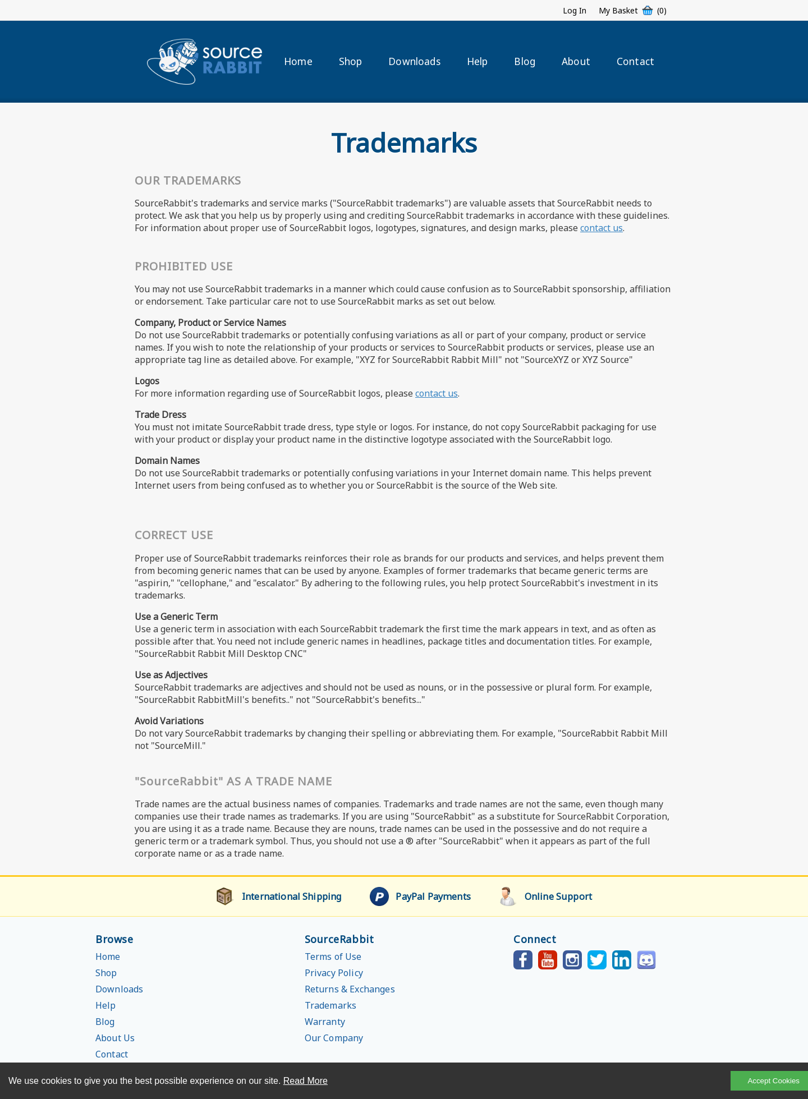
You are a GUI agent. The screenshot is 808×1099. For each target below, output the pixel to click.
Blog (524, 61)
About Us (115, 1038)
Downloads (414, 61)
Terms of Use (333, 956)
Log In (574, 10)
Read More (305, 1081)
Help (477, 61)
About (576, 61)
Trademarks (331, 1005)
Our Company (334, 1038)
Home (298, 61)
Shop (350, 61)
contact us (601, 228)
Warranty (325, 1021)
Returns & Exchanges (350, 989)
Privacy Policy (334, 973)
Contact (635, 61)
